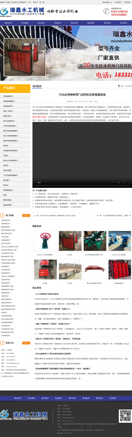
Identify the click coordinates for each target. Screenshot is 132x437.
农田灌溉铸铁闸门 (7, 322)
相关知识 (41, 23)
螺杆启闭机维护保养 (8, 306)
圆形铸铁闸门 (5, 227)
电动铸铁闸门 (5, 273)
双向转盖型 (7, 170)
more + (26, 215)
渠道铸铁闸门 (5, 283)
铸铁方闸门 (7, 116)
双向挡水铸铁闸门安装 (9, 250)
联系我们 (128, 2)
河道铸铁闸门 (5, 279)
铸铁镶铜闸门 (5, 240)
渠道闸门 (4, 312)
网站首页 (8, 23)
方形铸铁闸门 (5, 270)
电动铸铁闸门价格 (7, 332)
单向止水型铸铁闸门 (10, 160)
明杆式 (5, 146)
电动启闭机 (5, 266)
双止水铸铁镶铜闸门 (10, 136)
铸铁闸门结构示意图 (8, 260)
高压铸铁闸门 (8, 106)
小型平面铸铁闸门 (9, 126)
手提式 (5, 155)
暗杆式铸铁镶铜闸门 (10, 131)
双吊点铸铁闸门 (9, 121)
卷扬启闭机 (7, 205)
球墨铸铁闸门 (5, 293)
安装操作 (57, 23)
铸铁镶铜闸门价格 (7, 286)
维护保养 (74, 23)
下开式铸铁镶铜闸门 (10, 175)
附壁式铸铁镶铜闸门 (10, 141)
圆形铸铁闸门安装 (7, 256)
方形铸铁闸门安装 (7, 253)
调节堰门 (6, 180)
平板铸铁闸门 (5, 223)
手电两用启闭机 (6, 316)
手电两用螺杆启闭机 (8, 263)
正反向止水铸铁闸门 (8, 276)
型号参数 (24, 23)
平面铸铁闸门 (8, 96)
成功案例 (90, 23)
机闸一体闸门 (8, 111)
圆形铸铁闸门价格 (7, 289)
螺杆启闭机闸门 (6, 299)
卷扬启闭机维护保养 (8, 309)
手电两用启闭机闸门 (10, 150)
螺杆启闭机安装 (6, 233)
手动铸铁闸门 (5, 335)
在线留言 (118, 2)
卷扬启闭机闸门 (6, 303)
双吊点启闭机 (5, 243)
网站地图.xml (108, 2)
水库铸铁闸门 (5, 326)
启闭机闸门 (5, 296)
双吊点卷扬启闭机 (7, 319)
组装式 (5, 185)
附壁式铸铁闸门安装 (8, 230)
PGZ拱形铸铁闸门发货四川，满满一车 (117, 215)
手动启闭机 (5, 237)
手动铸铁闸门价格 (7, 329)
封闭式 (5, 165)
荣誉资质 (107, 23)
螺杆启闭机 (7, 200)
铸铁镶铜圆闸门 (9, 101)
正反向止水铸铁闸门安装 (9, 247)
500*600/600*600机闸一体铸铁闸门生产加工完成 (57, 215)
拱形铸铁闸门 (5, 220)
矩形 (5, 195)
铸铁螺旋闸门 (8, 190)
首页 (122, 86)
